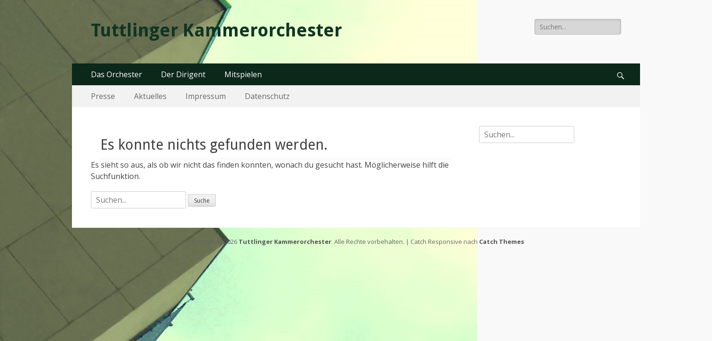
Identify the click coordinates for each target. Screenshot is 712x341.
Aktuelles (150, 96)
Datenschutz (267, 96)
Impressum (206, 96)
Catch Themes (501, 241)
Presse (103, 96)
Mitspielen (243, 74)
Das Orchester (116, 74)
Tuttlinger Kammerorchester (216, 30)
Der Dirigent (183, 74)
